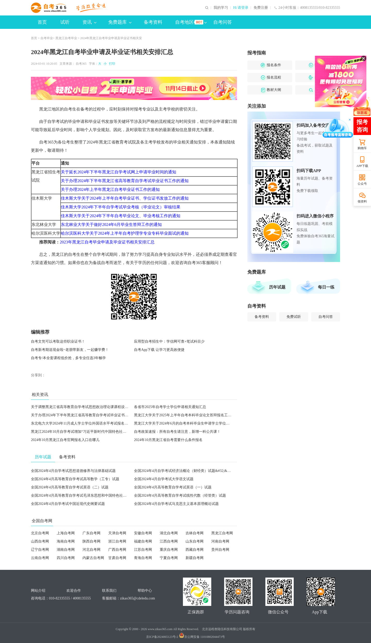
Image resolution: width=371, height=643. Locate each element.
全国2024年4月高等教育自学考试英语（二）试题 (69, 487)
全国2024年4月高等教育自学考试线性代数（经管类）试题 (180, 495)
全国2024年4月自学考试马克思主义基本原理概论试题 (176, 504)
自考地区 (191, 22)
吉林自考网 (194, 533)
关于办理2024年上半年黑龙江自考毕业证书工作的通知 (110, 189)
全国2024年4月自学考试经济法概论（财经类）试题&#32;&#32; (184, 471)
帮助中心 (145, 591)
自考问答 (222, 22)
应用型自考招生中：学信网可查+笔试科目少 (169, 341)
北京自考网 (40, 533)
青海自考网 (143, 558)
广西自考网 (117, 550)
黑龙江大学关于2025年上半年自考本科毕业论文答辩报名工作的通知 (188, 415)
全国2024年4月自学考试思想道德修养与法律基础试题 (73, 471)
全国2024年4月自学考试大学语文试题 (163, 479)
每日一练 (326, 287)
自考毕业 (46, 38)
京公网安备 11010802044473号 (202, 637)
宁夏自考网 (169, 558)
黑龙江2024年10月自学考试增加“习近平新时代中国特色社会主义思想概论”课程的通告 (99, 432)
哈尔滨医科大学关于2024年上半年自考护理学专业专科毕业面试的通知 (125, 233)
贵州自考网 (220, 550)
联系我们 (109, 591)
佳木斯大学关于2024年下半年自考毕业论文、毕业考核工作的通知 (120, 216)
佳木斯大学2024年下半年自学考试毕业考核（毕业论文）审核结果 (120, 207)
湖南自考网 (66, 550)
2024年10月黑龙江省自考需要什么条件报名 (168, 440)
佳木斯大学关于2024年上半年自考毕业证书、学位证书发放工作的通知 (125, 198)
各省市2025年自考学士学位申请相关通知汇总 (170, 407)
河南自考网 (220, 541)
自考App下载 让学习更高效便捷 (159, 350)
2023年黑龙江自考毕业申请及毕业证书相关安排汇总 (107, 242)
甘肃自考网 (117, 558)
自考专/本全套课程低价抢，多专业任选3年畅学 (68, 358)
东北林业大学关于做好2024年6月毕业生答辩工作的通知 (111, 224)
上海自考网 (66, 533)
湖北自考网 (169, 533)
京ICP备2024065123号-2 (162, 637)
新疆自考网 (194, 558)
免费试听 (293, 317)
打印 (111, 63)
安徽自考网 (143, 533)
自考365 (81, 63)
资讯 (89, 22)
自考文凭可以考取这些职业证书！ (58, 341)
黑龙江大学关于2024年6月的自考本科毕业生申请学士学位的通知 (185, 423)
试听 (65, 22)
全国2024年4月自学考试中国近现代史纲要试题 (68, 504)
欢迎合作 (73, 591)
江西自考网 (169, 541)
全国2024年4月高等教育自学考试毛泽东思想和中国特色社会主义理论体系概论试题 (97, 495)
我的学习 (221, 8)
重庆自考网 (169, 550)
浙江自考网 (117, 541)
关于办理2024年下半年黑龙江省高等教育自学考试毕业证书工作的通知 (125, 181)
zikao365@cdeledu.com (137, 598)
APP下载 (362, 166)
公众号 (362, 183)
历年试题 (277, 287)
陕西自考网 (91, 541)
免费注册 (261, 8)
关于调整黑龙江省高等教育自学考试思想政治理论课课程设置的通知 (85, 407)
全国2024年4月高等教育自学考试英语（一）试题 (173, 487)
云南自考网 (40, 558)
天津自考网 (117, 533)
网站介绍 (38, 591)
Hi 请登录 (241, 8)
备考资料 (153, 22)
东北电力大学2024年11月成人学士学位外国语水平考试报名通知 (81, 423)
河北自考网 (91, 550)
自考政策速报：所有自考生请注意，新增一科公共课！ (177, 432)
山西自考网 (40, 541)
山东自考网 (194, 541)
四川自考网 (66, 558)
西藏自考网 (194, 550)
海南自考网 (66, 541)
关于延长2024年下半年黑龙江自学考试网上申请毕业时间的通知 (118, 172)
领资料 (362, 201)
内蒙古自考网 (93, 558)
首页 (42, 22)
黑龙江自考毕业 (66, 38)
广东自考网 (91, 533)
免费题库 (119, 22)
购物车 (362, 148)
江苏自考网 (143, 550)
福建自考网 (143, 541)
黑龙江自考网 (222, 533)
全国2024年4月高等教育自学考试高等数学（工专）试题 (75, 479)
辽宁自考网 (40, 550)
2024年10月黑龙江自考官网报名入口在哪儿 (65, 440)
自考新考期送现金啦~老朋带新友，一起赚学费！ (70, 350)
